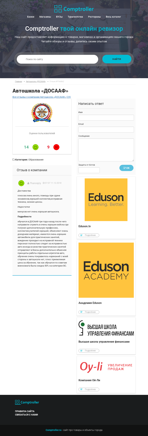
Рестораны (94, 16)
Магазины (45, 16)
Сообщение (83, 136)
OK (126, 168)
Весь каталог (113, 16)
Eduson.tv (106, 208)
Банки (30, 16)
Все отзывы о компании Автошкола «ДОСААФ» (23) (41, 97)
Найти (116, 59)
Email (81, 124)
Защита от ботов (86, 165)
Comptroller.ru (53, 430)
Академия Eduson (106, 278)
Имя (80, 112)
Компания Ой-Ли (106, 374)
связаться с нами (26, 414)
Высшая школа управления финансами (106, 336)
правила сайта (24, 411)
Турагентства (75, 16)
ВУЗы (59, 16)
